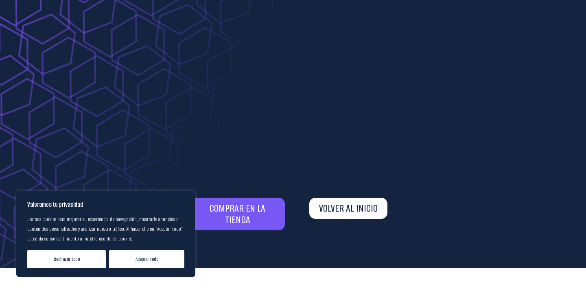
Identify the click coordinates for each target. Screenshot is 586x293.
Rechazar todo (67, 259)
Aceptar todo (147, 259)
